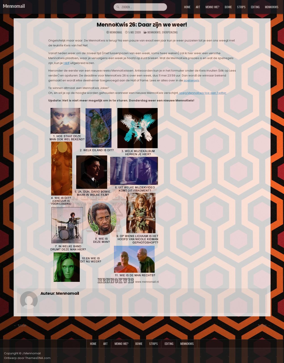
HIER (66, 63)
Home (187, 7)
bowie (228, 7)
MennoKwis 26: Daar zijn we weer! (142, 24)
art (198, 7)
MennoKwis (154, 32)
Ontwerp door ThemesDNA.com (27, 358)
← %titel (20, 325)
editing (255, 7)
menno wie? (212, 7)
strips (241, 7)
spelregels (191, 80)
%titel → (264, 325)
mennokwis (271, 7)
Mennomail (14, 6)
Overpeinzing (170, 32)
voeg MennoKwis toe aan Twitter (202, 93)
